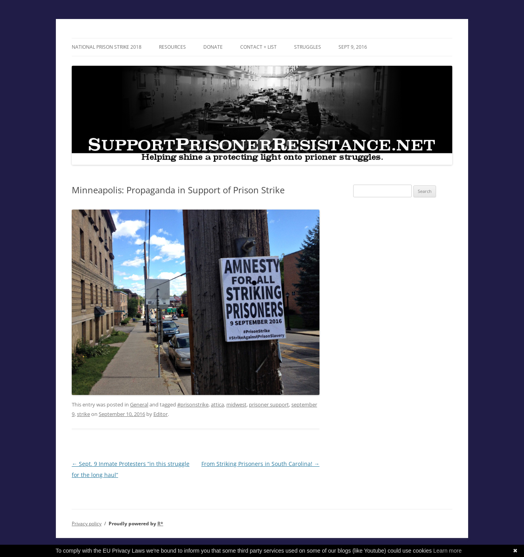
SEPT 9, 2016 (352, 47)
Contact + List (258, 47)
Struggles (307, 47)
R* (160, 523)
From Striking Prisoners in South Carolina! (260, 463)
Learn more (447, 550)
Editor (160, 414)
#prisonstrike (192, 404)
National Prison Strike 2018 (107, 47)
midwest (236, 404)
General (139, 404)
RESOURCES (172, 47)
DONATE (213, 47)
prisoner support (269, 404)
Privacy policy (86, 523)
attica (217, 404)
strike (83, 414)
